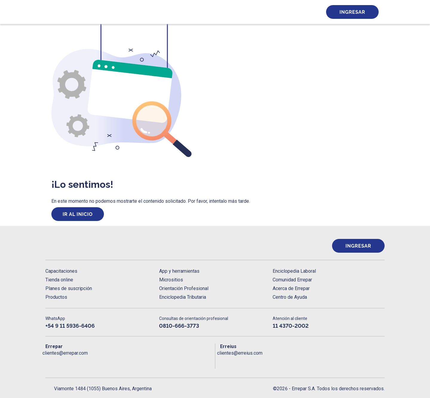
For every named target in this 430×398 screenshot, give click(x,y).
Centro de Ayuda (290, 297)
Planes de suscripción (68, 288)
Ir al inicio (78, 214)
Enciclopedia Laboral (294, 271)
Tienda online (59, 280)
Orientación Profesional (183, 288)
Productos (56, 297)
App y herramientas (179, 271)
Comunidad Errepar (292, 280)
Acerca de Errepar (291, 288)
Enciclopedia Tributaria (182, 297)
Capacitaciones (61, 271)
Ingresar (352, 12)
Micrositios (171, 280)
